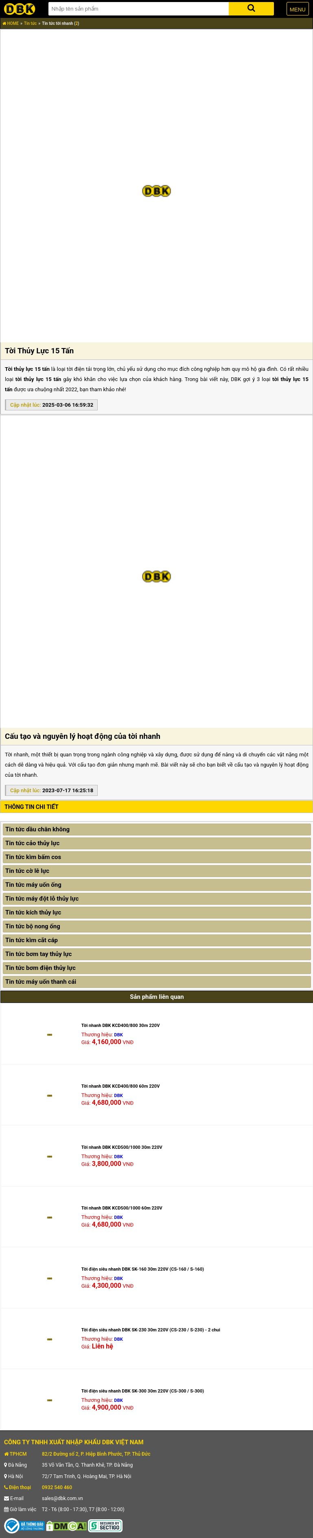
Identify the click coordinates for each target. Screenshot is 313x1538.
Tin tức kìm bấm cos (33, 857)
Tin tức (30, 23)
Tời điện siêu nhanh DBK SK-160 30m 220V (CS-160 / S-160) (142, 1269)
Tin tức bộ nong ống (32, 926)
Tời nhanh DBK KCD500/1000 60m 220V (121, 1208)
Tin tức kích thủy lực (33, 912)
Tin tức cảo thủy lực (32, 843)
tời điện (75, 369)
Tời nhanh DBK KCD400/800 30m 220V (120, 1025)
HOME (10, 23)
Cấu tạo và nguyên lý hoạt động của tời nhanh (82, 736)
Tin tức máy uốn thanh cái (40, 981)
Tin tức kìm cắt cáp (31, 940)
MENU (298, 10)
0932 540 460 (57, 1487)
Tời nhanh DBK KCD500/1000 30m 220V (121, 1147)
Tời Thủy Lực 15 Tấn (39, 350)
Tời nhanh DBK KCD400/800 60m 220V (120, 1086)
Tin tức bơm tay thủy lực (38, 954)
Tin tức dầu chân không (37, 829)
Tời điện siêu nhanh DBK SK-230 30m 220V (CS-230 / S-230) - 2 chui (150, 1330)
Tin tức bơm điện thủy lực (40, 968)
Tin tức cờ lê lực (27, 871)
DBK (118, 1035)
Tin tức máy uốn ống (33, 884)
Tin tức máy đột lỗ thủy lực (42, 898)
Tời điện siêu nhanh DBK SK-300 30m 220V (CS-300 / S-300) (142, 1391)
